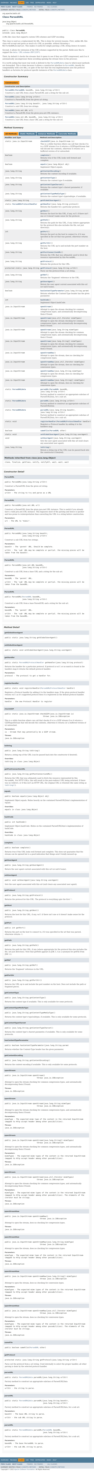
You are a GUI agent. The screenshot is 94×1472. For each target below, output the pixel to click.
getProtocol (46, 261)
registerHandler (48, 421)
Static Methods (27, 134)
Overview (5, 3)
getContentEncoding (49, 171)
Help (54, 3)
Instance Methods (46, 134)
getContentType (47, 178)
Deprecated (40, 3)
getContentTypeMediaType (52, 194)
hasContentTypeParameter (52, 291)
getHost (44, 211)
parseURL (44, 389)
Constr (25, 10)
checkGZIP (45, 141)
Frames (30, 7)
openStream (45, 307)
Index (49, 3)
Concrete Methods (67, 134)
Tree (32, 3)
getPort (44, 232)
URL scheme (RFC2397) (26, 52)
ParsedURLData (19, 389)
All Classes (52, 7)
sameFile (44, 431)
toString (44, 447)
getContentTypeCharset (51, 184)
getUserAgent (46, 281)
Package (13, 3)
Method (32, 10)
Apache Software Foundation (24, 1469)
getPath (44, 220)
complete (44, 155)
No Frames (38, 7)
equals (43, 164)
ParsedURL (9, 90)
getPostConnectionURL (50, 252)
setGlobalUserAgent (49, 434)
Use (27, 3)
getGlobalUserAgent (49, 200)
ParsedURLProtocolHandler (24, 204)
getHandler (45, 204)
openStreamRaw (47, 353)
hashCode (44, 300)
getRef (43, 275)
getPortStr (45, 243)
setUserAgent (46, 438)
